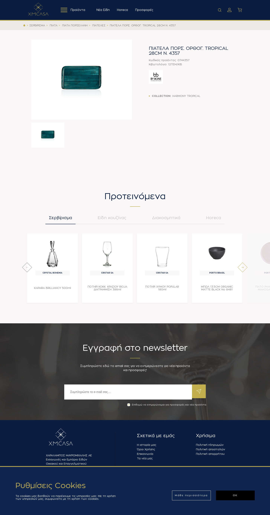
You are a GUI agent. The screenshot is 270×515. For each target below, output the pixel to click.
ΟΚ (235, 495)
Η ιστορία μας (146, 445)
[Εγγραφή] (127, 392)
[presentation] (27, 268)
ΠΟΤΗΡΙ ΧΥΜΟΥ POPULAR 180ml (162, 289)
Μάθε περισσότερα (191, 495)
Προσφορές (145, 9)
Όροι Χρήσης (146, 449)
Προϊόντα (73, 10)
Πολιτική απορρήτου (210, 454)
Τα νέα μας (145, 458)
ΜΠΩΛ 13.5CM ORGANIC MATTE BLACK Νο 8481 (217, 289)
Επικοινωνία (145, 454)
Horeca (123, 9)
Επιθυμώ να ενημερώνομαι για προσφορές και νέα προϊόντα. (167, 404)
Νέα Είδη (104, 9)
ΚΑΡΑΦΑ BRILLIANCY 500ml (52, 289)
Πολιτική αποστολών (210, 449)
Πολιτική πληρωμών (210, 445)
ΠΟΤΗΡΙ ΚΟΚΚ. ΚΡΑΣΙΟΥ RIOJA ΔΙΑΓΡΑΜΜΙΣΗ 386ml (107, 289)
